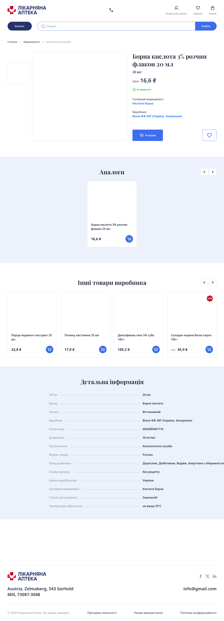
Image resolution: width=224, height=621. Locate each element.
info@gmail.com (200, 588)
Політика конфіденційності (198, 613)
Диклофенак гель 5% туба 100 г (136, 337)
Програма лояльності (102, 613)
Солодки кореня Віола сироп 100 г (191, 337)
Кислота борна (142, 103)
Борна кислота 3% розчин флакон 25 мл (109, 227)
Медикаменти (31, 41)
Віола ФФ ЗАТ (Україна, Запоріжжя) (157, 116)
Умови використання (148, 613)
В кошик (148, 135)
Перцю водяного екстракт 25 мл (31, 337)
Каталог (20, 26)
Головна (12, 41)
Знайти (205, 26)
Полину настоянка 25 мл (82, 335)
